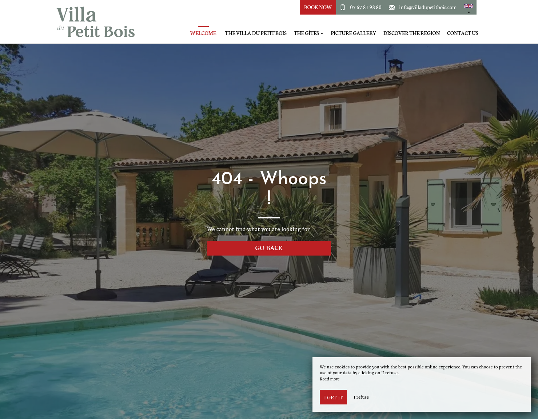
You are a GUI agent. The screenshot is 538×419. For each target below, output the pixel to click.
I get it (333, 397)
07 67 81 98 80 (365, 7)
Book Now (318, 7)
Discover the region (411, 32)
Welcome (203, 32)
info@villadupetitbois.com (428, 7)
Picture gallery (353, 32)
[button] (468, 7)
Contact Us (462, 32)
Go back (269, 247)
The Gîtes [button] (309, 32)
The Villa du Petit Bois (256, 32)
